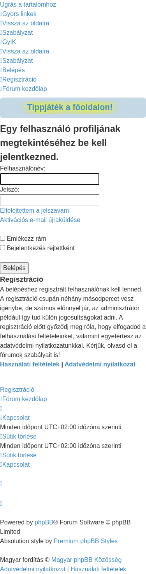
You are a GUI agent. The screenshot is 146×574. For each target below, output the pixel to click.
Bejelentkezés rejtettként (37, 248)
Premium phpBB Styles (86, 541)
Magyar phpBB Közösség (86, 559)
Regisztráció (17, 389)
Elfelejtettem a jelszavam (34, 210)
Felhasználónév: (23, 168)
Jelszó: (9, 189)
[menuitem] (24, 23)
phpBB (44, 522)
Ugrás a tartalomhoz (28, 4)
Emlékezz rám (23, 238)
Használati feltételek (30, 364)
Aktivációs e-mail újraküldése (40, 220)
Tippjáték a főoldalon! (70, 107)
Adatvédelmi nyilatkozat (100, 364)
